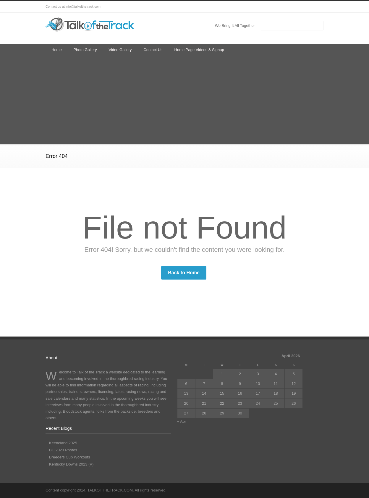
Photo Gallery (85, 50)
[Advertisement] (184, 100)
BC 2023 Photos (63, 450)
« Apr (181, 421)
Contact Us (152, 50)
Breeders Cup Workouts (69, 457)
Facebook (282, 7)
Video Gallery (120, 50)
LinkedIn (294, 7)
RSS (317, 7)
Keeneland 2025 (63, 443)
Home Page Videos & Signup (199, 50)
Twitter (270, 7)
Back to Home (184, 272)
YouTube (306, 7)
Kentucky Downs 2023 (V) (71, 464)
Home (56, 50)
